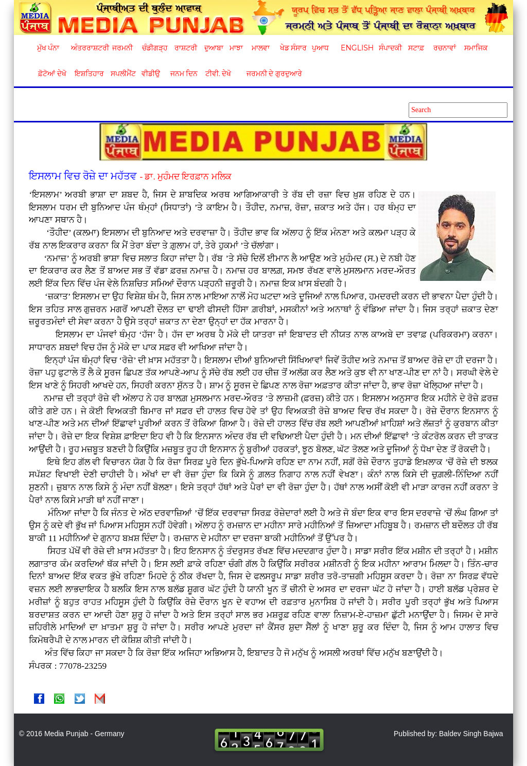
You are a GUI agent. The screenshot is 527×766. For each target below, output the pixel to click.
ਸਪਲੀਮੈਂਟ (123, 73)
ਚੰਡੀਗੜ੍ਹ (154, 47)
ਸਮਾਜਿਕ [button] (476, 47)
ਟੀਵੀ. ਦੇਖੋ (218, 73)
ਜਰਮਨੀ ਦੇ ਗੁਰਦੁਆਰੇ (270, 73)
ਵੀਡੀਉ (151, 73)
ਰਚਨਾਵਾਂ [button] (444, 47)
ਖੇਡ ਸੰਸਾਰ (293, 47)
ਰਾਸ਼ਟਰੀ (185, 47)
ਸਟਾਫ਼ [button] (416, 47)
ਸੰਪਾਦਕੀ (390, 47)
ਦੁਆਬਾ (213, 47)
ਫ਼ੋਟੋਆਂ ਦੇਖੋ (51, 73)
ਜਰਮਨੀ (122, 47)
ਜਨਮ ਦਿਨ (183, 73)
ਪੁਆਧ (320, 47)
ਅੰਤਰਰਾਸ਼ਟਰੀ (88, 47)
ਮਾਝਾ (236, 47)
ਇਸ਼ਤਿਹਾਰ (88, 73)
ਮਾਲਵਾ (261, 47)
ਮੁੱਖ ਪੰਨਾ (48, 47)
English (356, 47)
